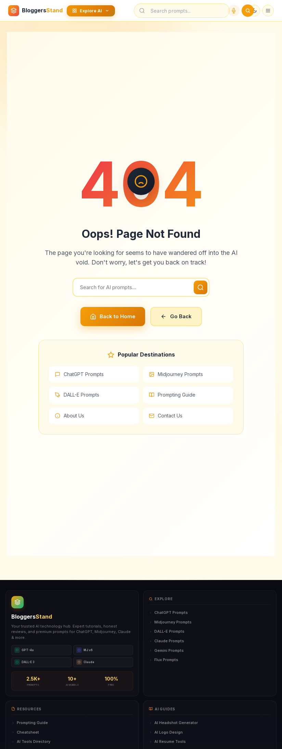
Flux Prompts (163, 659)
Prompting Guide (172, 395)
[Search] (141, 287)
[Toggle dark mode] (254, 10)
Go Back (176, 316)
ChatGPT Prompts (79, 374)
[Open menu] (268, 10)
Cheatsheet (25, 732)
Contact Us (165, 415)
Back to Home (113, 316)
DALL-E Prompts (77, 395)
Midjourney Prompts (176, 374)
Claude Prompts (166, 640)
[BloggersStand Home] (35, 10)
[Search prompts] (186, 10)
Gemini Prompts (166, 650)
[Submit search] (248, 10)
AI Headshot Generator (173, 722)
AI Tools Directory (30, 741)
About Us (69, 415)
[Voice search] (234, 10)
